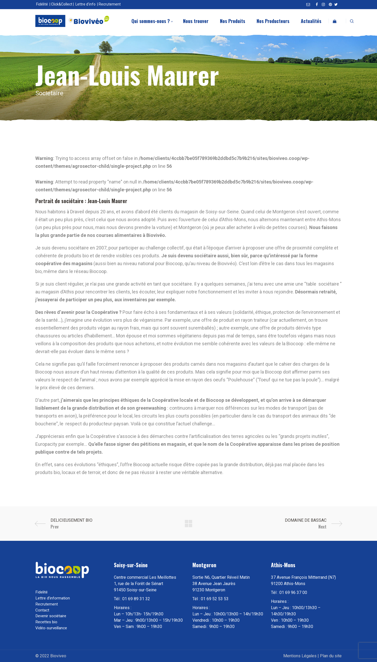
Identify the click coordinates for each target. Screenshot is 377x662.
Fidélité (42, 4)
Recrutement (110, 4)
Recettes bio (46, 622)
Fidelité (41, 592)
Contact (42, 610)
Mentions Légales (300, 655)
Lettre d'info (85, 4)
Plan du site (331, 655)
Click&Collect (61, 4)
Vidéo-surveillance (51, 628)
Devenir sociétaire (50, 616)
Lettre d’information (52, 598)
